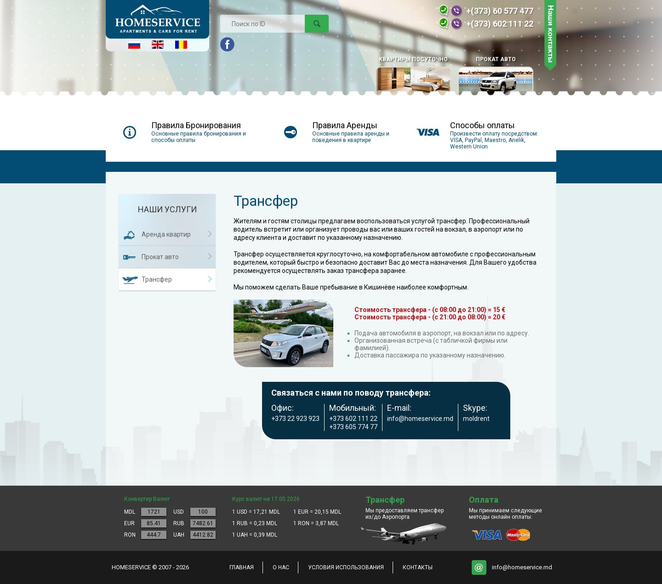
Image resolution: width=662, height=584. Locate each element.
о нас (281, 567)
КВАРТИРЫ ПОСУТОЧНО (413, 77)
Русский (134, 44)
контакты (418, 567)
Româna (181, 44)
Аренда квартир (166, 234)
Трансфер (157, 279)
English (158, 44)
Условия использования (346, 567)
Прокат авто (495, 77)
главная (241, 567)
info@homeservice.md (522, 567)
